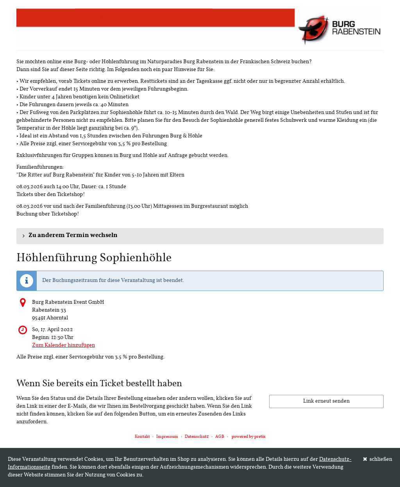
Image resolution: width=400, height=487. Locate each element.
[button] (200, 235)
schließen (378, 459)
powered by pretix (249, 437)
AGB (219, 437)
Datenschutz (197, 437)
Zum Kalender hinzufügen (63, 345)
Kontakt (142, 437)
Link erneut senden (326, 401)
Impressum (167, 437)
